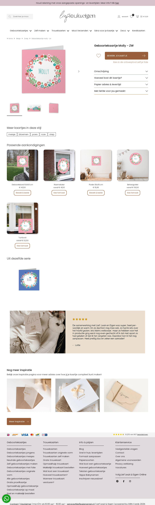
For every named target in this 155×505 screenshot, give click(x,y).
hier (117, 3)
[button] (123, 16)
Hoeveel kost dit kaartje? (108, 73)
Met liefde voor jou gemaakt (110, 86)
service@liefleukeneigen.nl (81, 499)
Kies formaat (59, 188)
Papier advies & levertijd (107, 80)
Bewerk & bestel (22, 188)
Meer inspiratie (19, 417)
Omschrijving (101, 67)
